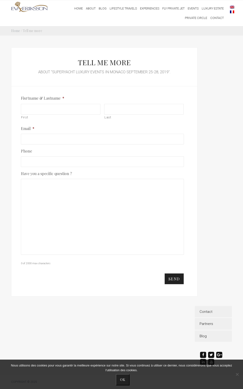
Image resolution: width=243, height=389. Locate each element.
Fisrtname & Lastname (42, 98)
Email (27, 128)
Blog (203, 336)
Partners (206, 324)
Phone (26, 151)
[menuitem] (229, 7)
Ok (123, 379)
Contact (206, 312)
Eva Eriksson (29, 6)
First (24, 117)
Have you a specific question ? (46, 173)
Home (15, 30)
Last (107, 117)
